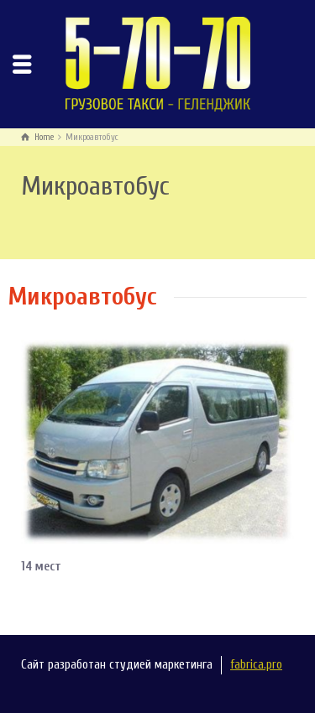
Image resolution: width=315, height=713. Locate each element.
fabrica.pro (256, 665)
